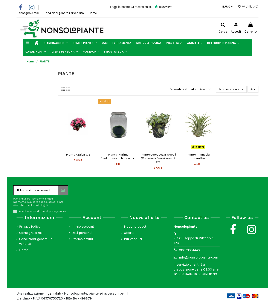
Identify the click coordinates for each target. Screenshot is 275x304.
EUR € (227, 6)
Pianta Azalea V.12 (78, 154)
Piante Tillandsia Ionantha (198, 156)
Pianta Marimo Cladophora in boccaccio (118, 156)
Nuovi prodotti (135, 226)
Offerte (129, 233)
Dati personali (82, 233)
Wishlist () (248, 6)
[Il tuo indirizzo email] (36, 190)
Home (93, 13)
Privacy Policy (29, 226)
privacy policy (57, 211)
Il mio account (83, 226)
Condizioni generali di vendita (64, 13)
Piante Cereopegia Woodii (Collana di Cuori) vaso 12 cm (158, 158)
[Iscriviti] (63, 190)
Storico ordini (82, 239)
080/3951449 (189, 250)
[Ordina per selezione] (231, 89)
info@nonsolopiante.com (198, 257)
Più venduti (133, 239)
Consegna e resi (28, 13)
